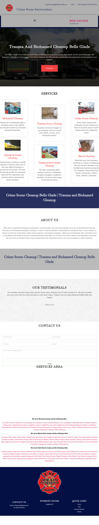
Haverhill (6, 463)
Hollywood (6, 434)
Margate (72, 434)
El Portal (69, 446)
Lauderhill (44, 434)
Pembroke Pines (36, 437)
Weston (51, 439)
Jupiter (41, 463)
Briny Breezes (42, 461)
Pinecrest (71, 451)
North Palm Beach (44, 465)
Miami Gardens (71, 449)
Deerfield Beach (53, 432)
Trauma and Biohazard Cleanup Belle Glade (49, 46)
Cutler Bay (56, 446)
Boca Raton (21, 461)
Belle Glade (12, 461)
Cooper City (18, 432)
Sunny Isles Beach (91, 451)
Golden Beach (86, 446)
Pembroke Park (24, 437)
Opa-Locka (53, 451)
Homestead (19, 449)
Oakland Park (6, 437)
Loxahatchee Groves (9, 465)
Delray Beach (61, 461)
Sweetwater (42, 453)
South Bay (51, 468)
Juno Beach (33, 463)
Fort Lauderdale (65, 432)
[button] (34, 20)
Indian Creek (28, 449)
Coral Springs (27, 432)
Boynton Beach (31, 461)
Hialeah (95, 446)
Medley (46, 449)
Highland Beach (15, 463)
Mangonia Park (31, 465)
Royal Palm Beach (40, 468)
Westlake (89, 468)
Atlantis (4, 461)
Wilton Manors (60, 439)
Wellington (80, 468)
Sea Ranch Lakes (70, 437)
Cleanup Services (79, 518)
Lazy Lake (52, 434)
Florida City (77, 446)
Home (79, 513)
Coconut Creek (8, 432)
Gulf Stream (93, 461)
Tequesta (73, 468)
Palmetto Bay (62, 451)
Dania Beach (37, 432)
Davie (45, 432)
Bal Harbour (13, 446)
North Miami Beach (41, 451)
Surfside (34, 453)
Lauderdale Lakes (34, 434)
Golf (77, 461)
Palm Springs (17, 468)
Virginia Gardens (52, 453)
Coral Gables (47, 446)
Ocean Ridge (56, 465)
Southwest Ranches (83, 437)
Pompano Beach (57, 437)
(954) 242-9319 (78, 20)
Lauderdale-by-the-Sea (18, 434)
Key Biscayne (38, 449)
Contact (79, 521)
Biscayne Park (37, 446)
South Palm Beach (62, 468)
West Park (44, 439)
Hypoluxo (25, 463)
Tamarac (36, 439)
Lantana (93, 463)
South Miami (80, 451)
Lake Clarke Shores (65, 463)
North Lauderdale (89, 434)
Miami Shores (92, 449)
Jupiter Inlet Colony (51, 463)
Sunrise (93, 437)
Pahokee (64, 465)
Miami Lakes (81, 449)
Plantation (46, 437)
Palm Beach (72, 465)
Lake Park (76, 463)
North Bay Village (18, 451)
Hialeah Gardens (8, 449)
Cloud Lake (52, 461)
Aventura (5, 446)
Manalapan (21, 465)
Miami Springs (6, 451)
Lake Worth (85, 463)
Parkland (15, 437)
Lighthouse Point (63, 434)
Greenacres (83, 461)
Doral (63, 446)
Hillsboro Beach (90, 432)
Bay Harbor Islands (24, 446)
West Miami (64, 453)
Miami (52, 449)
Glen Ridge (71, 461)
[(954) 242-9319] (70, 17)
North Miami (29, 451)
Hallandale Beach (78, 432)
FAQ (79, 516)
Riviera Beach (28, 468)
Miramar (79, 434)
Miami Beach (59, 449)
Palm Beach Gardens (85, 465)
